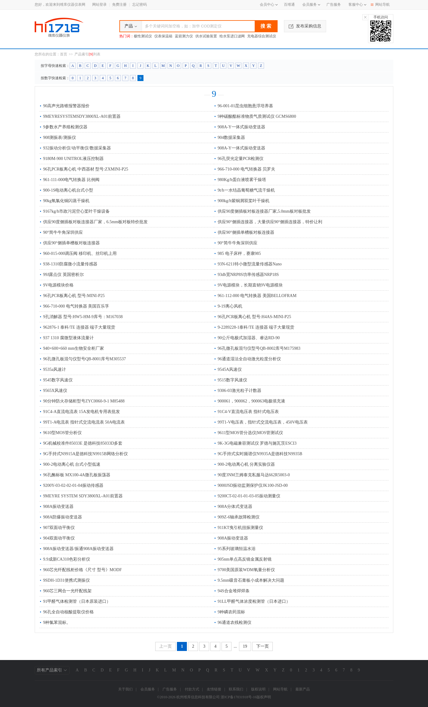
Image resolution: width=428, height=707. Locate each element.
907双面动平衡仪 (59, 527)
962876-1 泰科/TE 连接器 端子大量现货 (79, 327)
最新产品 (302, 689)
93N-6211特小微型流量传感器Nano (250, 264)
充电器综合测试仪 (261, 36)
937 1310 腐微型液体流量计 (68, 338)
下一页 (262, 646)
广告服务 (333, 4)
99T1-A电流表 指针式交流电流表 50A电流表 (84, 422)
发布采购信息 (305, 26)
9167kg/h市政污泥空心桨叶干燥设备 (76, 211)
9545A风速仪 (230, 369)
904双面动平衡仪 (59, 538)
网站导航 (380, 4)
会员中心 (269, 4)
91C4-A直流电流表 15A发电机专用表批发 (81, 411)
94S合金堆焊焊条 (234, 591)
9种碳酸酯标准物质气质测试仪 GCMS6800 (257, 116)
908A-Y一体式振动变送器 (241, 127)
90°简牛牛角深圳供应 (63, 232)
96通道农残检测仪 (234, 622)
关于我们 (125, 689)
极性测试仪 (143, 36)
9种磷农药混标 (231, 612)
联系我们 (236, 689)
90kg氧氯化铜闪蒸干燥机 (66, 201)
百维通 (289, 4)
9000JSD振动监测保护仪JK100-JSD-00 (253, 485)
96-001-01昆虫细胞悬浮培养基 (245, 106)
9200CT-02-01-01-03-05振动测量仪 (249, 496)
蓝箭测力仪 (184, 36)
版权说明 (258, 689)
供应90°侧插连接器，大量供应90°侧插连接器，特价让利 (270, 222)
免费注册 (119, 4)
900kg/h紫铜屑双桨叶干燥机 (243, 201)
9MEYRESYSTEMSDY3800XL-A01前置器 (82, 116)
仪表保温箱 (163, 36)
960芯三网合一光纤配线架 (67, 591)
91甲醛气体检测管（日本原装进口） (77, 601)
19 (245, 646)
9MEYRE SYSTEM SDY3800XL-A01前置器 (83, 496)
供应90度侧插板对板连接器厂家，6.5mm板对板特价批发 (95, 222)
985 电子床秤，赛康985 (239, 253)
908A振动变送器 (58, 506)
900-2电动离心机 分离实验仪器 (246, 464)
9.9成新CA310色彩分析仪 (66, 559)
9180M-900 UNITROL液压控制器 (73, 158)
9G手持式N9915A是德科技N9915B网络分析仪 (85, 454)
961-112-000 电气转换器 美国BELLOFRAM (257, 295)
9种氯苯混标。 (57, 622)
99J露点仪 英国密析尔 (63, 274)
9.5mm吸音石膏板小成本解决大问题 (251, 580)
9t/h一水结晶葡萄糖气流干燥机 (246, 190)
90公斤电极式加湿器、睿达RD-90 (249, 338)
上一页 (165, 646)
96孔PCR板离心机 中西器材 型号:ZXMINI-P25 (85, 169)
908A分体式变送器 (235, 506)
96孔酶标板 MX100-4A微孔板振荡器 (76, 475)
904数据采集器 (231, 137)
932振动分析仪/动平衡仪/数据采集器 (77, 148)
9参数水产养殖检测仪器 (65, 127)
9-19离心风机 (230, 306)
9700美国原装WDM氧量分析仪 (246, 570)
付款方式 (192, 689)
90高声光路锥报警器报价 (66, 106)
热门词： (126, 36)
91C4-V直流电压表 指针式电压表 (248, 411)
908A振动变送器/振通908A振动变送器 (78, 548)
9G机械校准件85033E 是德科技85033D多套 (82, 443)
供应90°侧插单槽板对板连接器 (246, 232)
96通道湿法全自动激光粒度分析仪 (249, 359)
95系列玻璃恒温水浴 (237, 548)
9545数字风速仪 (58, 380)
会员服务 (309, 4)
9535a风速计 (54, 369)
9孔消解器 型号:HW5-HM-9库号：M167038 (83, 316)
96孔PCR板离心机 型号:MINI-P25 (74, 295)
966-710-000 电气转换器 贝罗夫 (246, 169)
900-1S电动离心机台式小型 (68, 190)
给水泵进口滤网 (232, 36)
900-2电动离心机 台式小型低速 (71, 464)
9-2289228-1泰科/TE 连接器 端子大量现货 (256, 327)
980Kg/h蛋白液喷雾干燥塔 (242, 179)
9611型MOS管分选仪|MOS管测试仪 (250, 432)
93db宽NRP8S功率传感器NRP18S (248, 274)
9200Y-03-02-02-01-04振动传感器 (73, 485)
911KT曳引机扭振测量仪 (240, 527)
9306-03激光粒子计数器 (239, 390)
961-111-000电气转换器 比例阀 (71, 179)
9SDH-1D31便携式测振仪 (66, 580)
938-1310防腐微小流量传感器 (70, 264)
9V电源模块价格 (58, 285)
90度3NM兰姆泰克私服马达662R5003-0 (254, 475)
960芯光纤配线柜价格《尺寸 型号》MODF (82, 570)
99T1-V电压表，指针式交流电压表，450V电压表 (263, 422)
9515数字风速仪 (232, 380)
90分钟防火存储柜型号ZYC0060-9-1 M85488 (83, 401)
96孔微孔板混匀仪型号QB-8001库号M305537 (84, 359)
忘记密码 (139, 4)
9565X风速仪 (55, 390)
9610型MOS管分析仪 (62, 432)
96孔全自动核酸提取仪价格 (68, 612)
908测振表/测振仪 (59, 137)
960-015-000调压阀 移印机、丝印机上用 (80, 253)
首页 (63, 54)
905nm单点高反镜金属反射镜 (245, 559)
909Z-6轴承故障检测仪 (239, 517)
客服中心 (355, 4)
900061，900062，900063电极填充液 (251, 401)
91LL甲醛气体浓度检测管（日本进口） (254, 601)
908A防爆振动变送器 (62, 517)
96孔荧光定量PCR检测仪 (240, 158)
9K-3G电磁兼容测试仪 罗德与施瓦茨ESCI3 (257, 443)
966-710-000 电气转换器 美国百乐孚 (76, 306)
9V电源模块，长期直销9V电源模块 (250, 285)
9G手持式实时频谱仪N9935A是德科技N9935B (260, 454)
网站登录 (99, 4)
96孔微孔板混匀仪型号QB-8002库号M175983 (259, 348)
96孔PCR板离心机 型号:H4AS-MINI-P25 (254, 316)
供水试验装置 (206, 36)
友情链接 (214, 689)
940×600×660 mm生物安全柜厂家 (73, 348)
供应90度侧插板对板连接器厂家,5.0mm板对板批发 (264, 211)
